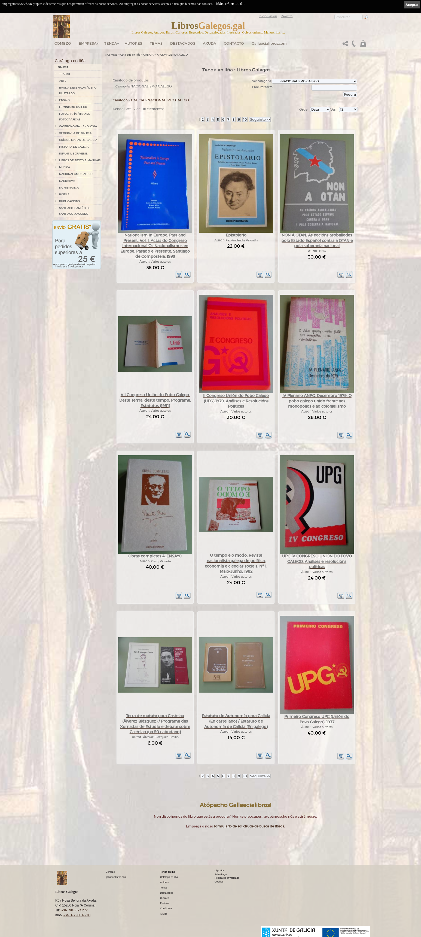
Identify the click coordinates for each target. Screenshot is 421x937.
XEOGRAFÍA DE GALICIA (75, 133)
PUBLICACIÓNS (69, 201)
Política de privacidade (227, 878)
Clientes (164, 898)
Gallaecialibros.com (269, 43)
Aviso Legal (221, 874)
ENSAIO (64, 100)
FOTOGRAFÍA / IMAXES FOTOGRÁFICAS (74, 116)
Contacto (234, 43)
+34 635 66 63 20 (76, 915)
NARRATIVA (67, 181)
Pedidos (164, 903)
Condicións (166, 908)
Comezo (62, 43)
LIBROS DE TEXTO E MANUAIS (79, 160)
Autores (133, 43)
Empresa (88, 43)
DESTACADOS (182, 43)
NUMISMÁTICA (69, 187)
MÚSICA (64, 167)
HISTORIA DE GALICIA (74, 146)
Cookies (219, 881)
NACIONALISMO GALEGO (76, 174)
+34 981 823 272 (75, 910)
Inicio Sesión (268, 16)
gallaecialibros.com (116, 877)
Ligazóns (219, 870)
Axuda (209, 43)
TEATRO (64, 74)
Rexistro (286, 16)
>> (260, 119)
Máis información (230, 4)
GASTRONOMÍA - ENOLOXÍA (78, 126)
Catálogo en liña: (70, 60)
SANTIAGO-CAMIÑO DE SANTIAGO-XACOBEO (75, 211)
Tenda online (167, 872)
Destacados (166, 892)
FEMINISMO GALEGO (73, 107)
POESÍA (64, 194)
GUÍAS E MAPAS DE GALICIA (78, 140)
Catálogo (120, 100)
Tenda (110, 43)
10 (245, 119)
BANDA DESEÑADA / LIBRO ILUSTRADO (77, 90)
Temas (156, 43)
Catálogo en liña (130, 54)
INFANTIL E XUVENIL (73, 153)
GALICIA (63, 67)
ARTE (62, 81)
